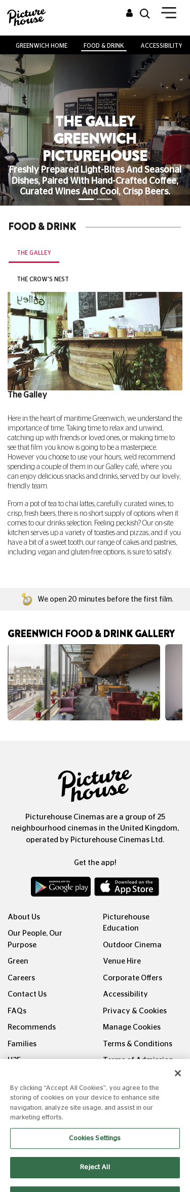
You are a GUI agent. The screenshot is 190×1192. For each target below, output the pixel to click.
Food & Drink (104, 46)
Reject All (94, 1176)
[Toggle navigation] (168, 14)
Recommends (32, 1027)
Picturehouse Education (126, 923)
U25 (14, 1060)
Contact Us (27, 994)
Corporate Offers (132, 978)
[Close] (178, 1082)
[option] (84, 682)
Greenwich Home (41, 46)
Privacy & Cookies (135, 1011)
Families (22, 1044)
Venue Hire (122, 961)
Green (18, 961)
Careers (21, 978)
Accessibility (161, 46)
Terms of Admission (138, 1060)
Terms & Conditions (137, 1044)
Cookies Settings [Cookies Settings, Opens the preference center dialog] (95, 1147)
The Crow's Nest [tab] (43, 279)
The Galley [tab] (34, 253)
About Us (24, 917)
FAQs (17, 1011)
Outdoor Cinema (132, 945)
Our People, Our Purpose (35, 939)
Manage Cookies (132, 1027)
